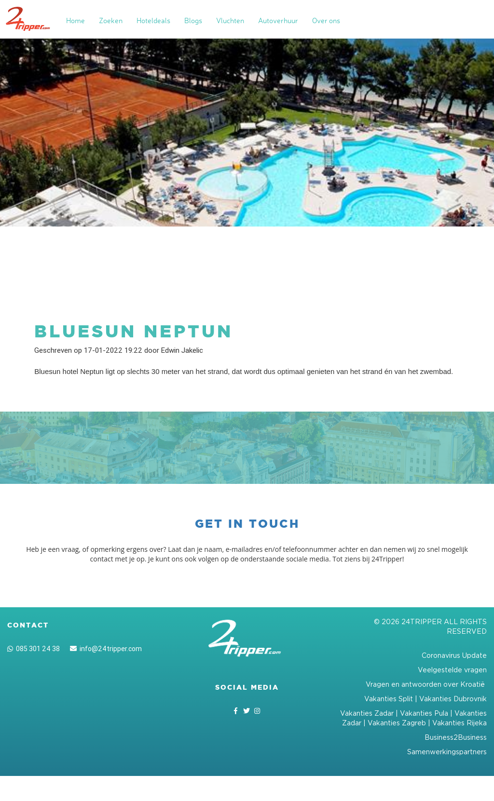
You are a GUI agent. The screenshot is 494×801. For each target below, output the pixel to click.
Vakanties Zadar (367, 713)
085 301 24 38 (33, 649)
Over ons (326, 20)
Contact (28, 625)
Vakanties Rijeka (459, 722)
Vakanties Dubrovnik (453, 698)
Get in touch (247, 523)
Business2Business (456, 737)
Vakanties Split (388, 698)
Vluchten (230, 20)
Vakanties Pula (424, 713)
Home (75, 20)
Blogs (193, 20)
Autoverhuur (278, 20)
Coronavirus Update (454, 655)
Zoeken (111, 20)
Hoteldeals (153, 20)
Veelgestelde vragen (452, 669)
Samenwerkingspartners (447, 751)
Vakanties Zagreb (397, 722)
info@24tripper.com (106, 649)
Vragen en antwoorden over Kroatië (426, 684)
